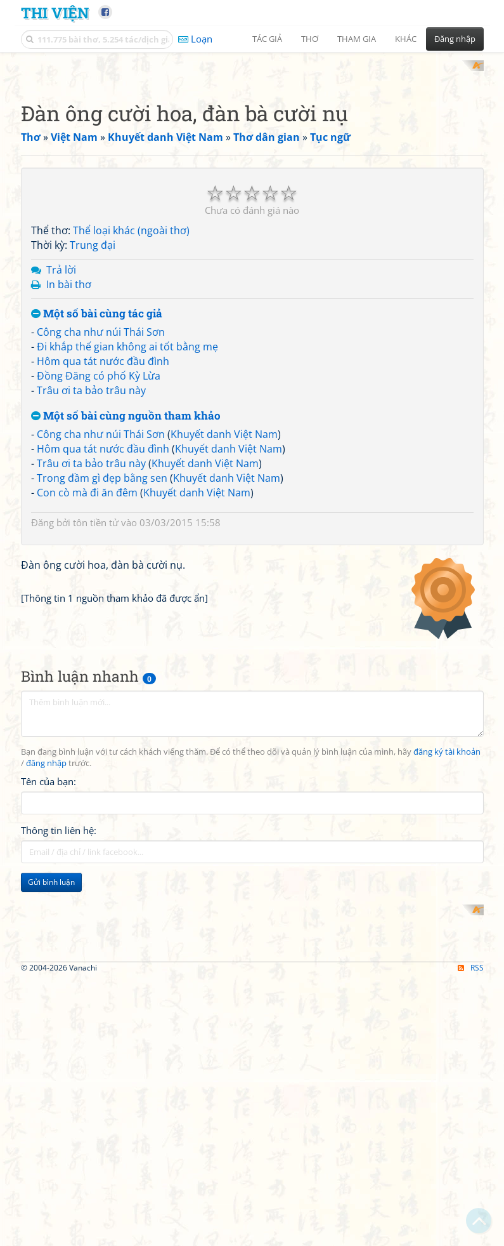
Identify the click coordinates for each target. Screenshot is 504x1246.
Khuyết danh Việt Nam (224, 600)
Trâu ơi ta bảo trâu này (91, 556)
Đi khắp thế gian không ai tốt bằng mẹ (127, 513)
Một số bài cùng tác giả (96, 480)
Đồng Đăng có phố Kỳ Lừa (98, 541)
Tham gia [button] (356, 38)
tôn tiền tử (96, 688)
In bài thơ (68, 450)
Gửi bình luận (51, 1226)
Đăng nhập (454, 38)
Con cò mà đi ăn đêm (87, 658)
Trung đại (92, 411)
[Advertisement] (252, 149)
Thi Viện (55, 12)
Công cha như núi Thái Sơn (101, 498)
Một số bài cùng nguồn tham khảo (126, 582)
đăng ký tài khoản (447, 1095)
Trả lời (61, 435)
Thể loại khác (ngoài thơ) (131, 397)
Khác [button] (406, 38)
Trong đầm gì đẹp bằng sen (102, 644)
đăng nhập (46, 1107)
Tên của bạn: (48, 1125)
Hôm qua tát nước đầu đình (103, 527)
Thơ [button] (309, 38)
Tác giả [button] (267, 38)
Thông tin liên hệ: (58, 1174)
